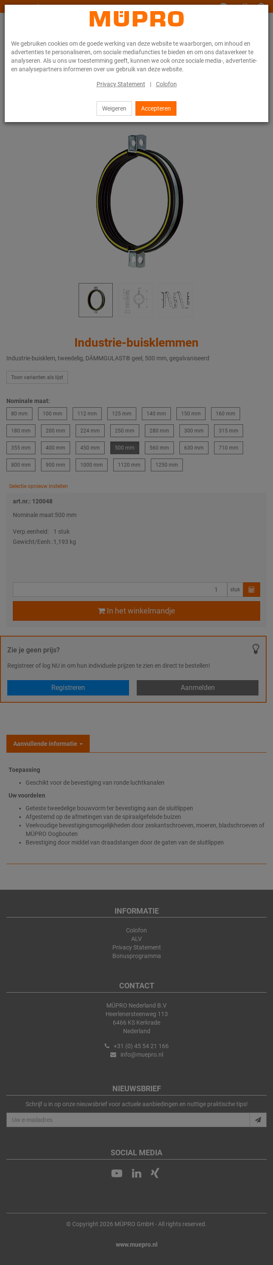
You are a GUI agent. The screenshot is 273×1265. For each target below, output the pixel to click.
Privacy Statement (121, 84)
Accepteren (156, 108)
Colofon (166, 84)
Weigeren (114, 108)
